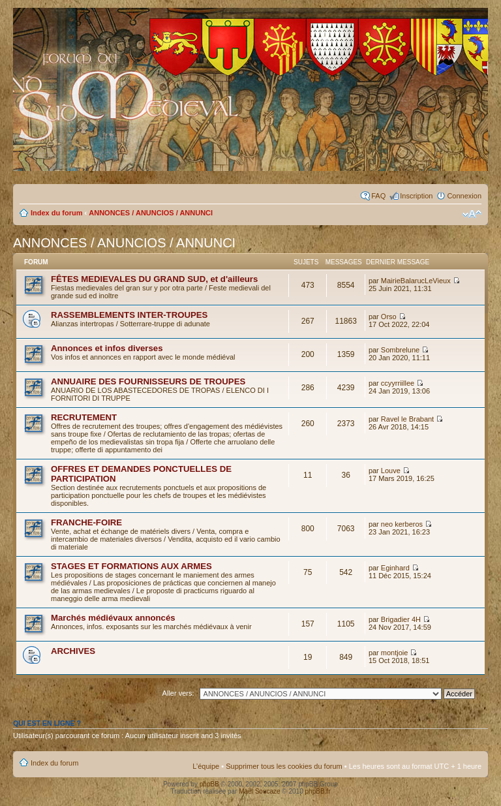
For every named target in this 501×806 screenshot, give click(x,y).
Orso (389, 316)
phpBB (209, 784)
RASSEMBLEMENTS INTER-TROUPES (129, 315)
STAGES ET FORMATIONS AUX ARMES (131, 566)
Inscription (416, 196)
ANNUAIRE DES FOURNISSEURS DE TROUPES (148, 381)
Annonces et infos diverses (107, 348)
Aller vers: (178, 693)
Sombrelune (400, 350)
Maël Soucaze (259, 791)
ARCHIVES (73, 651)
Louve (391, 470)
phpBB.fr (318, 791)
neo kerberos (402, 524)
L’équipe (205, 766)
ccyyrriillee (397, 383)
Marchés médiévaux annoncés (113, 618)
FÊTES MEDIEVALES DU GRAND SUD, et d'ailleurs (154, 279)
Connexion (464, 196)
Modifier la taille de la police (472, 214)
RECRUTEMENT (84, 417)
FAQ (378, 196)
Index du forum (56, 213)
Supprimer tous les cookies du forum (284, 766)
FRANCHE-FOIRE (86, 522)
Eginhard (395, 568)
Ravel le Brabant (407, 419)
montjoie (394, 653)
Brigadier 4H (401, 619)
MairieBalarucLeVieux (416, 281)
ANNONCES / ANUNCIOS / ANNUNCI (151, 213)
